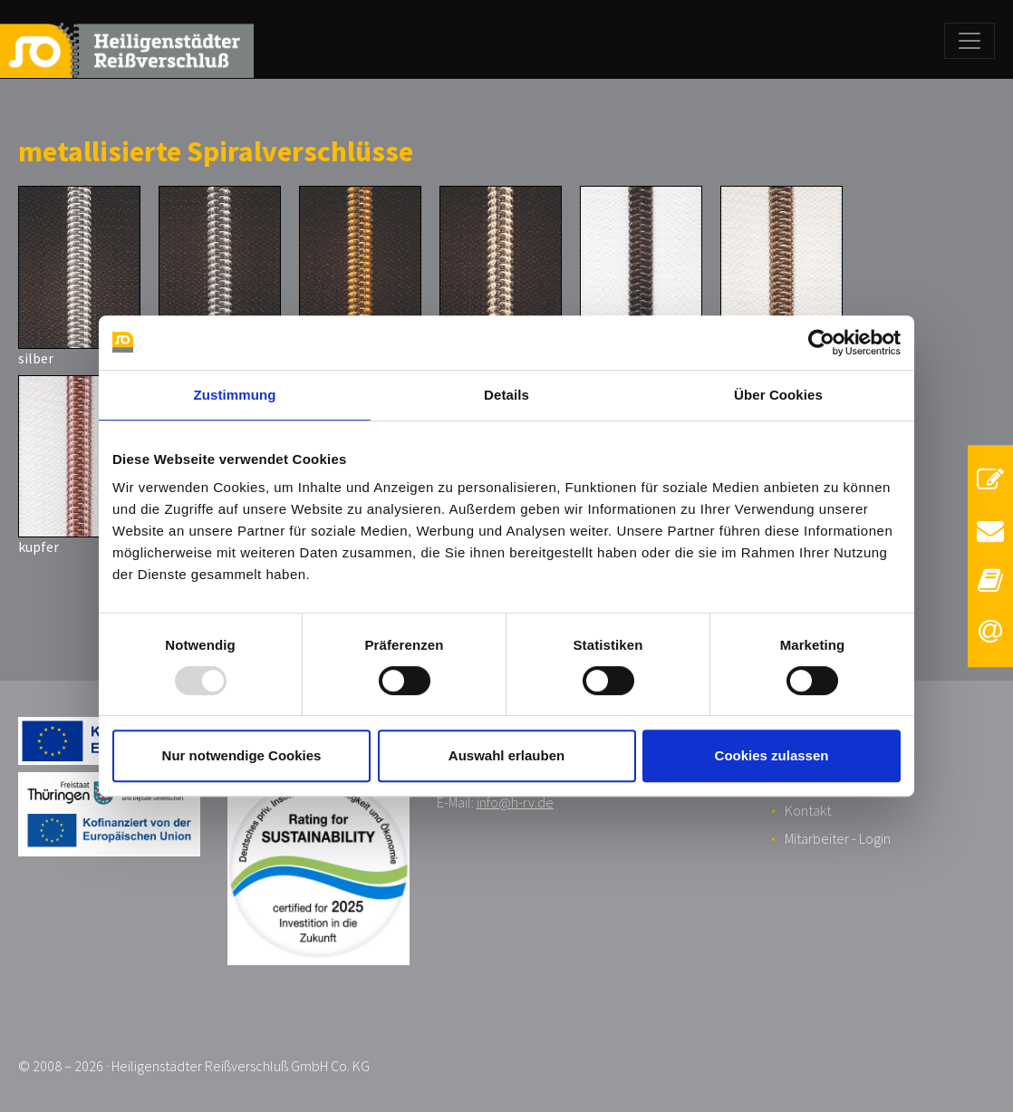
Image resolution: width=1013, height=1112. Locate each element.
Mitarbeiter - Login (838, 838)
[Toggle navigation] (969, 41)
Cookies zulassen (772, 755)
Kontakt (808, 810)
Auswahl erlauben (506, 755)
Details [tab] (506, 394)
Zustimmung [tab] (235, 394)
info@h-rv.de (515, 802)
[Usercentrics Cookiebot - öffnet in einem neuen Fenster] (821, 342)
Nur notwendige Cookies (242, 755)
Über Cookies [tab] (778, 394)
